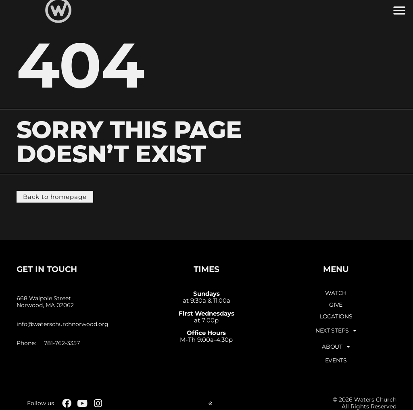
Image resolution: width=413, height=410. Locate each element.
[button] (399, 10)
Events (336, 360)
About (336, 347)
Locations (335, 316)
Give (335, 304)
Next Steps (336, 330)
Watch (335, 293)
